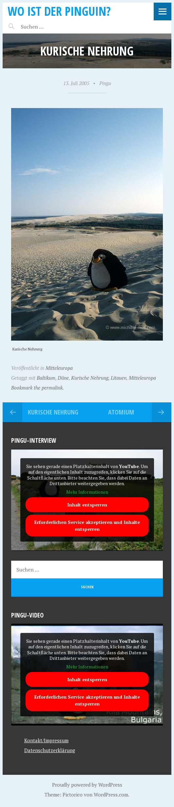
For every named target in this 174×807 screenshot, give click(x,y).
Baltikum (46, 377)
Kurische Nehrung (89, 377)
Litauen (118, 377)
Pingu (105, 83)
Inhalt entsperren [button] (87, 505)
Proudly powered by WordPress (87, 784)
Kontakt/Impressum (46, 740)
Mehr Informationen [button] (87, 492)
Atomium (121, 412)
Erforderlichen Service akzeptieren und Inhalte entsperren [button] (87, 525)
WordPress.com (111, 794)
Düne (63, 377)
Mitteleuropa (59, 368)
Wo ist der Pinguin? (59, 11)
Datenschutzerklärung (49, 750)
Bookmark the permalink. (37, 387)
